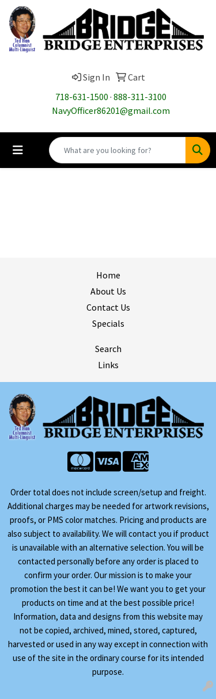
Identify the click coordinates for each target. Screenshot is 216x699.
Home (108, 275)
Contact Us (108, 307)
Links (108, 364)
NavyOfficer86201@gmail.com (111, 110)
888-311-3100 (139, 96)
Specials (108, 323)
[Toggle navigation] (18, 150)
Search (108, 348)
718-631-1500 (81, 96)
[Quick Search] (117, 150)
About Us (108, 291)
